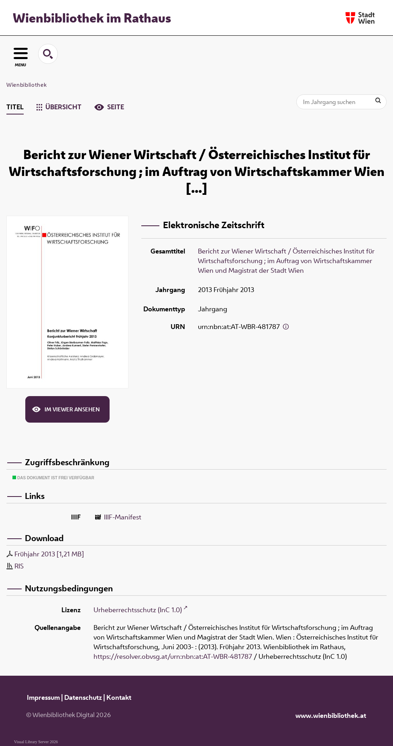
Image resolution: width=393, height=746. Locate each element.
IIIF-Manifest (122, 517)
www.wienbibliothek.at (330, 715)
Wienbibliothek (26, 84)
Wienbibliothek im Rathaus (92, 17)
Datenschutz (83, 697)
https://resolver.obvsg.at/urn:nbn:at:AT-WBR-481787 (173, 656)
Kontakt (118, 697)
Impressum (43, 697)
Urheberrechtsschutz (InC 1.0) (138, 609)
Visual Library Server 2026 (36, 742)
